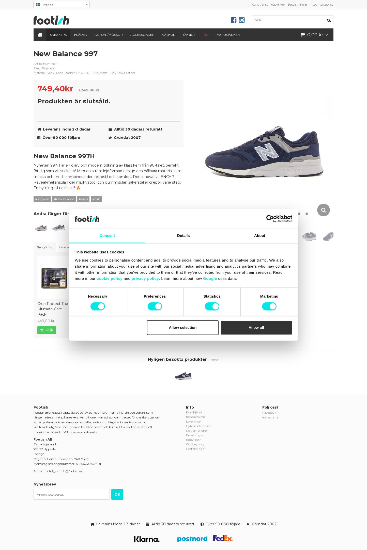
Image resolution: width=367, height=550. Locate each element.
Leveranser (67, 247)
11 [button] (299, 214)
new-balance (176, 57)
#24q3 (83, 199)
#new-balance (64, 199)
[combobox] (61, 4)
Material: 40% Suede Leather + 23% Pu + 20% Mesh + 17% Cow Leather (84, 73)
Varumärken (228, 35)
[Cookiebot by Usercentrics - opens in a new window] (270, 219)
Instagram (270, 417)
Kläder (80, 35)
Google (210, 278)
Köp (47, 330)
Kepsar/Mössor (109, 35)
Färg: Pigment (44, 68)
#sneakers (42, 199)
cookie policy (110, 278)
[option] (265, 133)
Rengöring (45, 247)
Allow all (256, 327)
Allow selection (182, 327)
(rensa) (214, 360)
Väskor (168, 35)
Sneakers (58, 35)
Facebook (269, 412)
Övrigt (189, 35)
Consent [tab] (107, 235)
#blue (96, 199)
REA (206, 35)
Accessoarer (142, 35)
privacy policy (145, 278)
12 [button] (306, 214)
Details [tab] (183, 235)
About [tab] (259, 235)
